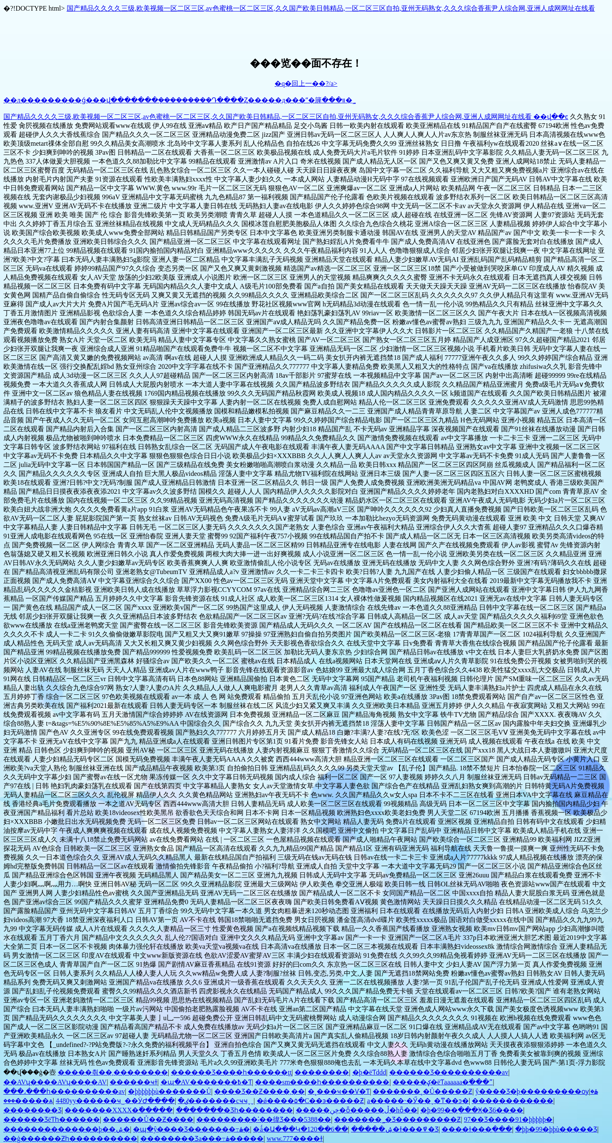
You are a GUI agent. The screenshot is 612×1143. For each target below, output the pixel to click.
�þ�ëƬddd (369, 1072)
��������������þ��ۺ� (66, 1129)
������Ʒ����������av (448, 1072)
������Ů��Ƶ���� (148, 1119)
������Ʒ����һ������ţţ (231, 1072)
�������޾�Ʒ (32, 1110)
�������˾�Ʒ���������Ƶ (397, 1119)
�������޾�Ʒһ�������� (234, 1110)
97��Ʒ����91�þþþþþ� (508, 1119)
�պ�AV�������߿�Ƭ (206, 1082)
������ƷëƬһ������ (51, 1119)
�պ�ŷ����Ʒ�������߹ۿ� (191, 1129)
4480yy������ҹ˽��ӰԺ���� (115, 1100)
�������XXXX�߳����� (119, 1110)
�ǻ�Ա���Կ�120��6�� (300, 1129)
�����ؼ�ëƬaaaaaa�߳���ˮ (443, 1082)
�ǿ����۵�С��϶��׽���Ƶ (310, 1100)
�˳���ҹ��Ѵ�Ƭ (339, 1091)
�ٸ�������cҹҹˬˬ (215, 1100)
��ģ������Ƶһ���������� (70, 1138)
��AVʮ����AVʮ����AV (55, 1082)
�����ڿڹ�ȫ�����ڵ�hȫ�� (356, 1110)
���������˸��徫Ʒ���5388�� (263, 1119)
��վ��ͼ (550, 116)
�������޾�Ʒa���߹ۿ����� (202, 1138)
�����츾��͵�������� (113, 1072)
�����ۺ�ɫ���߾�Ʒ (395, 1129)
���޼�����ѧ (28, 1100)
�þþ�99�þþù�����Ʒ (556, 1129)
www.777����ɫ (295, 1138)
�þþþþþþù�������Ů (169, 1091)
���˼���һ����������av (64, 1091)
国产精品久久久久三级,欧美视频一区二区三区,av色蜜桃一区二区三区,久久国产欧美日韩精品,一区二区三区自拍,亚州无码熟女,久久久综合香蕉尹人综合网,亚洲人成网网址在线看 (331, 8)
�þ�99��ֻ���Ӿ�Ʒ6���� (471, 1110)
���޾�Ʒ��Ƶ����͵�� (259, 1091)
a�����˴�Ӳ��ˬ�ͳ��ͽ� (418, 1100)
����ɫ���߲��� (477, 1129)
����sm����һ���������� (322, 1082)
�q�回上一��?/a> (306, 83)
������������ (512, 1100)
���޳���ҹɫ (133, 1082)
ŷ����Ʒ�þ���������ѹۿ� (537, 1091)
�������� (322, 1072)
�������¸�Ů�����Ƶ (422, 1091)
